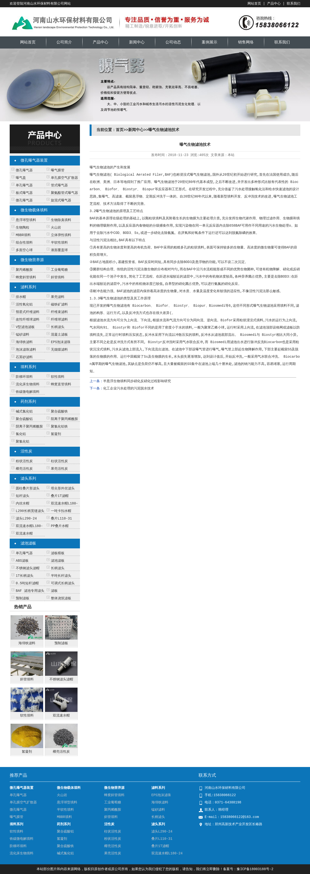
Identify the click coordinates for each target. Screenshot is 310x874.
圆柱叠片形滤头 (27, 488)
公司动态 (173, 42)
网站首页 (254, 4)
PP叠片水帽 (60, 526)
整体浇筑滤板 (61, 598)
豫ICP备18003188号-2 (255, 869)
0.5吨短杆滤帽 (27, 583)
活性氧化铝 (24, 304)
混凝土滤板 (59, 335)
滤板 (54, 591)
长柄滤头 (57, 327)
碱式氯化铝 (24, 411)
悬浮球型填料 (26, 220)
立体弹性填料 (61, 235)
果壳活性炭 (59, 469)
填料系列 (28, 367)
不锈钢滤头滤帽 (27, 568)
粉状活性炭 (24, 461)
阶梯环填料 (24, 377)
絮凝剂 (56, 434)
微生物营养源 (32, 260)
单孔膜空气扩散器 (64, 178)
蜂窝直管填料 (61, 384)
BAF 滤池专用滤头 (30, 591)
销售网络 (246, 42)
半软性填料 (59, 243)
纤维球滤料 (59, 320)
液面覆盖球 (59, 250)
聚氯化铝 (22, 442)
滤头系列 (28, 479)
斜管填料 (57, 277)
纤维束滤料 (59, 312)
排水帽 (21, 297)
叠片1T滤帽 (60, 496)
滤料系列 (28, 287)
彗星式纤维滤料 (27, 312)
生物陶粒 (22, 228)
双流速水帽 (24, 534)
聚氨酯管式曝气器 (64, 193)
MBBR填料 (23, 235)
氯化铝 (21, 434)
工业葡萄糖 (59, 270)
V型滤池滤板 (25, 327)
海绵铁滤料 (24, 342)
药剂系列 (28, 402)
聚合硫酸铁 (59, 411)
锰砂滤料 (22, 335)
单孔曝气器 (24, 185)
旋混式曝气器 (61, 200)
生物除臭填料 (61, 220)
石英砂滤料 (24, 357)
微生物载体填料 (34, 210)
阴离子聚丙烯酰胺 (29, 427)
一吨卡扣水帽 (61, 511)
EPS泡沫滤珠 (60, 342)
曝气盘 (21, 178)
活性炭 (26, 451)
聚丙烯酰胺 (24, 270)
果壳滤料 (57, 297)
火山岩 (56, 228)
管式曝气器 (59, 185)
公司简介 (64, 42)
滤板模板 (57, 553)
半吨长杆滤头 (61, 576)
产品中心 (274, 4)
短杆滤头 (22, 496)
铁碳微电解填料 (27, 392)
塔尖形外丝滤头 (63, 488)
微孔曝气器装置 (34, 160)
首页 (120, 130)
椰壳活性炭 (24, 469)
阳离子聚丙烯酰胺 (64, 419)
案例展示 (209, 42)
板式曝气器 (24, 193)
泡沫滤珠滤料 (26, 350)
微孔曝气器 (24, 170)
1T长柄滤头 (24, 576)
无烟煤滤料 (59, 350)
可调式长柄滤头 (63, 583)
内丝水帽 (22, 503)
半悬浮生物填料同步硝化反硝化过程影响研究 (137, 381)
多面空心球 (24, 250)
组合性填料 (24, 243)
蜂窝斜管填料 (26, 277)
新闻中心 (137, 42)
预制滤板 (22, 598)
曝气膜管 (57, 170)
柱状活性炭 (59, 461)
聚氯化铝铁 (59, 427)
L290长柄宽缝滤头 (30, 511)
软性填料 (57, 377)
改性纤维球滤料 (27, 320)
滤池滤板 (28, 543)
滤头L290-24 (26, 518)
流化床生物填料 (27, 384)
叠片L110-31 (61, 518)
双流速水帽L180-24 (167, 853)
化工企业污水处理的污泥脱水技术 (128, 388)
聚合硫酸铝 (24, 419)
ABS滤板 (22, 561)
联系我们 (293, 4)
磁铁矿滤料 (59, 304)
